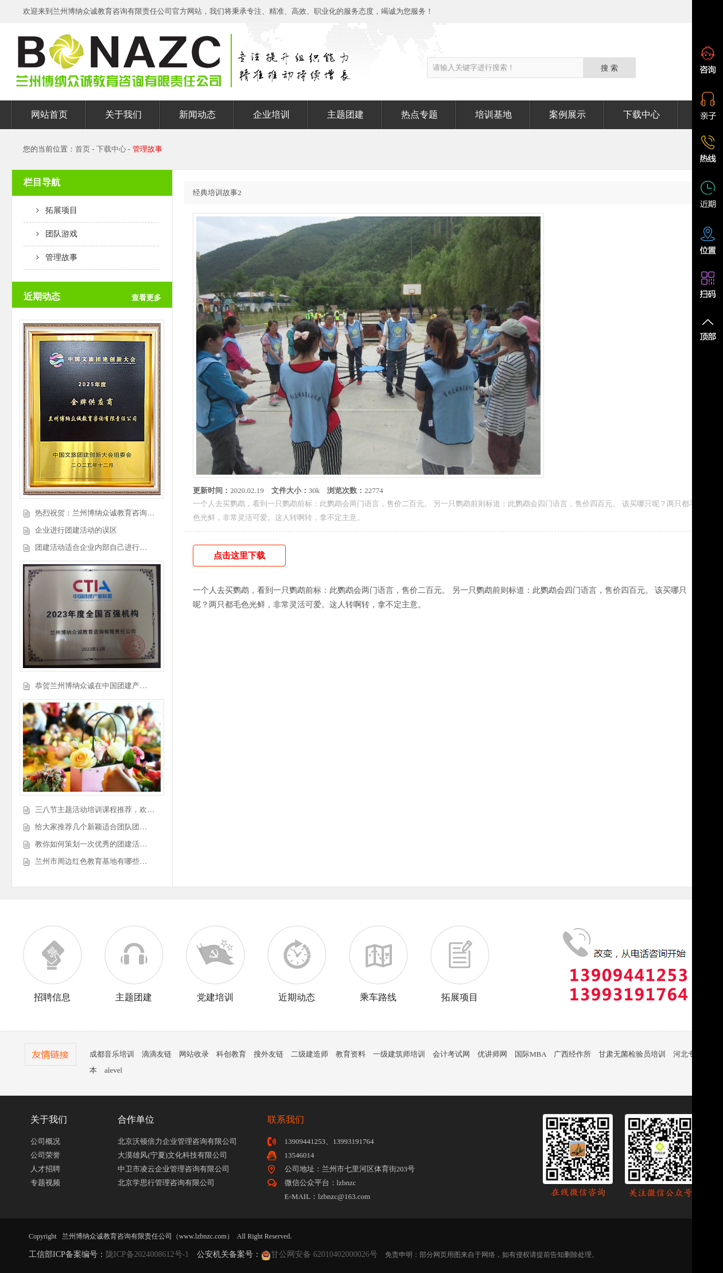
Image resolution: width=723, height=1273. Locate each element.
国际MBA (530, 1054)
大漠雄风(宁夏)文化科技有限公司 (172, 1155)
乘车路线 (378, 963)
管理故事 (50, 257)
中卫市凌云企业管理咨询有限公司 (174, 1169)
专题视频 (45, 1182)
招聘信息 (52, 963)
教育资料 (351, 1054)
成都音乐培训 (112, 1054)
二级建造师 (309, 1054)
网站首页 (49, 114)
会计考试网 (451, 1054)
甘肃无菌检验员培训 (632, 1054)
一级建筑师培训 (399, 1054)
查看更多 (146, 297)
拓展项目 (50, 210)
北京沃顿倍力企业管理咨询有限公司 (177, 1141)
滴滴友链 (157, 1054)
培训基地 (493, 114)
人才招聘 (45, 1169)
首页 (82, 149)
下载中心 (641, 114)
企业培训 (271, 114)
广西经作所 (572, 1054)
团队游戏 (50, 234)
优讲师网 (492, 1054)
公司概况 (45, 1141)
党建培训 (215, 963)
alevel (113, 1070)
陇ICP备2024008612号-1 (147, 1254)
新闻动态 (197, 114)
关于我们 (123, 114)
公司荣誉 (45, 1155)
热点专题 (419, 114)
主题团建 (345, 114)
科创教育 (231, 1054)
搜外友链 (268, 1054)
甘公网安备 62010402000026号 (324, 1254)
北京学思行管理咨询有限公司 (166, 1182)
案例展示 (567, 114)
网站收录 (194, 1054)
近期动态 (296, 963)
